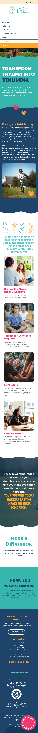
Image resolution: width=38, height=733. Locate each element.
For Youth (5, 29)
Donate (6, 46)
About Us (5, 22)
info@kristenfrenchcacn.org (19, 657)
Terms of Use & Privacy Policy (14, 715)
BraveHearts (6, 41)
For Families (6, 26)
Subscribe (17, 632)
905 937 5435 (19, 654)
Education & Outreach (10, 33)
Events (4, 37)
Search (28, 2)
